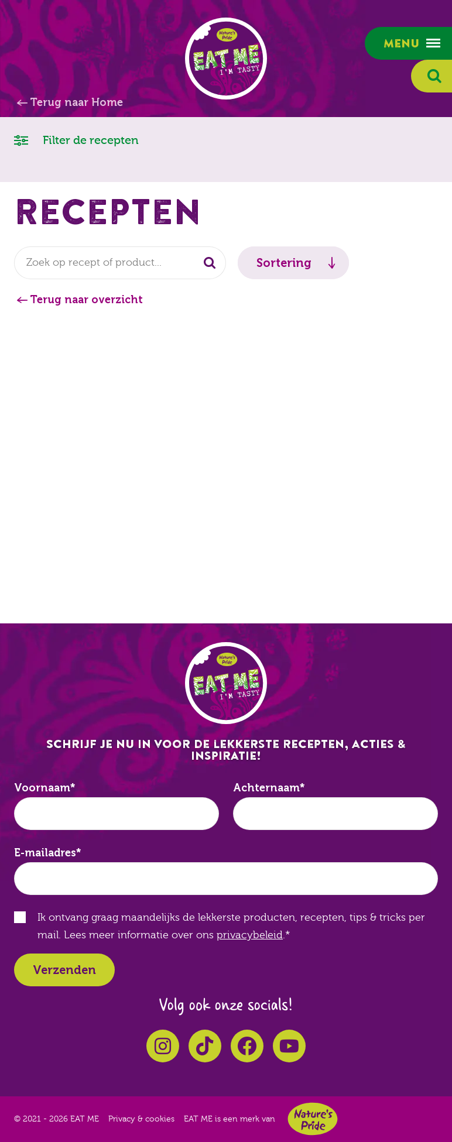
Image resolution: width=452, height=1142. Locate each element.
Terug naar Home (76, 102)
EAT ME (226, 59)
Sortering (283, 263)
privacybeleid (250, 935)
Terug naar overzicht (86, 299)
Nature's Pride (313, 1118)
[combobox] (120, 262)
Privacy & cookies (141, 1119)
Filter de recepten (76, 140)
